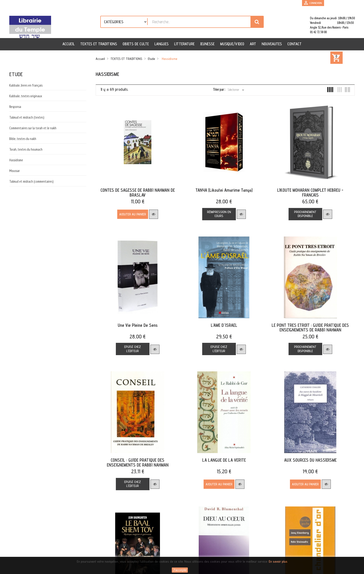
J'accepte (180, 570)
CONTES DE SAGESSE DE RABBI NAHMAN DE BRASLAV (137, 191)
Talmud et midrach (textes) (26, 117)
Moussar (14, 171)
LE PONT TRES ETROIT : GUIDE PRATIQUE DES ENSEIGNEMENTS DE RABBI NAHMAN (306, 324)
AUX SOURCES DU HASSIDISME (306, 455)
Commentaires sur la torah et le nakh (32, 128)
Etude (16, 74)
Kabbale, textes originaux (25, 96)
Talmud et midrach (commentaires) (31, 181)
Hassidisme (16, 160)
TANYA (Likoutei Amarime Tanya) (221, 188)
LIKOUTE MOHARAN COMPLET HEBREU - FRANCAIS (306, 191)
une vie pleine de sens (137, 321)
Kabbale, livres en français (25, 85)
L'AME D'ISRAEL (221, 321)
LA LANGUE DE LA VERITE (222, 455)
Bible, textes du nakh (22, 138)
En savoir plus (278, 561)
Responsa (15, 106)
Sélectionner (237, 90)
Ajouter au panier (132, 212)
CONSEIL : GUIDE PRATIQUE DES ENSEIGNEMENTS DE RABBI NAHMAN (137, 458)
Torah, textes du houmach (25, 149)
